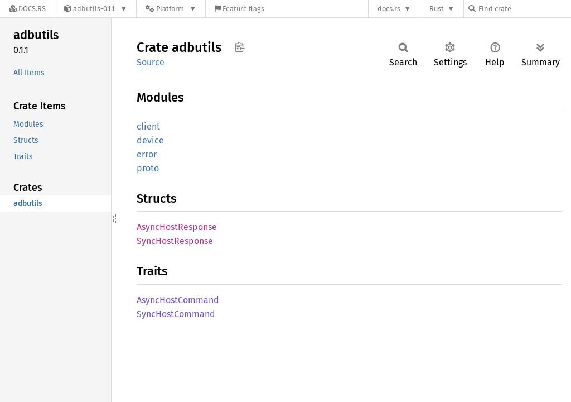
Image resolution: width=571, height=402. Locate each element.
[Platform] (171, 8)
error (147, 154)
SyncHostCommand (176, 314)
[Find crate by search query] (524, 8)
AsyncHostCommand (178, 300)
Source (150, 62)
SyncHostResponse (175, 241)
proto (148, 168)
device (150, 140)
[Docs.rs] (27, 8)
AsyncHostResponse (177, 227)
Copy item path (239, 46)
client (148, 126)
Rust (436, 8)
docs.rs (389, 8)
